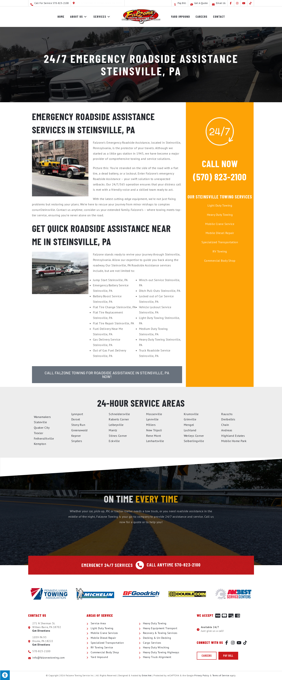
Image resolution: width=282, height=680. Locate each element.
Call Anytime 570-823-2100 (174, 564)
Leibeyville (116, 425)
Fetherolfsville (44, 438)
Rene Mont (153, 436)
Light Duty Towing (220, 205)
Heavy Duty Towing (220, 215)
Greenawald (79, 430)
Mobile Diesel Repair (220, 233)
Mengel (189, 425)
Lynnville (152, 419)
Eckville (114, 441)
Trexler (38, 433)
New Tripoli (154, 430)
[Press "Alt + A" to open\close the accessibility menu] (5, 675)
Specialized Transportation (219, 242)
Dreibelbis (228, 419)
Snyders (76, 441)
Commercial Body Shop (220, 260)
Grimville (190, 419)
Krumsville (191, 414)
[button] (207, 656)
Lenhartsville (155, 441)
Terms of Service (220, 675)
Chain (225, 425)
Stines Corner (118, 436)
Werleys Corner (194, 436)
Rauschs (227, 414)
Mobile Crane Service (219, 224)
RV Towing (220, 251)
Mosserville (154, 414)
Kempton (40, 444)
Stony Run (78, 425)
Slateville (40, 422)
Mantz (113, 430)
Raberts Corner (119, 419)
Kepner (76, 436)
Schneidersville (119, 414)
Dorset (75, 419)
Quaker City (42, 427)
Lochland (190, 430)
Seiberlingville (194, 441)
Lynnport (77, 414)
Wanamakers (42, 417)
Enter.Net (147, 675)
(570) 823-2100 (220, 176)
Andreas (226, 430)
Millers (151, 425)
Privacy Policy (201, 675)
